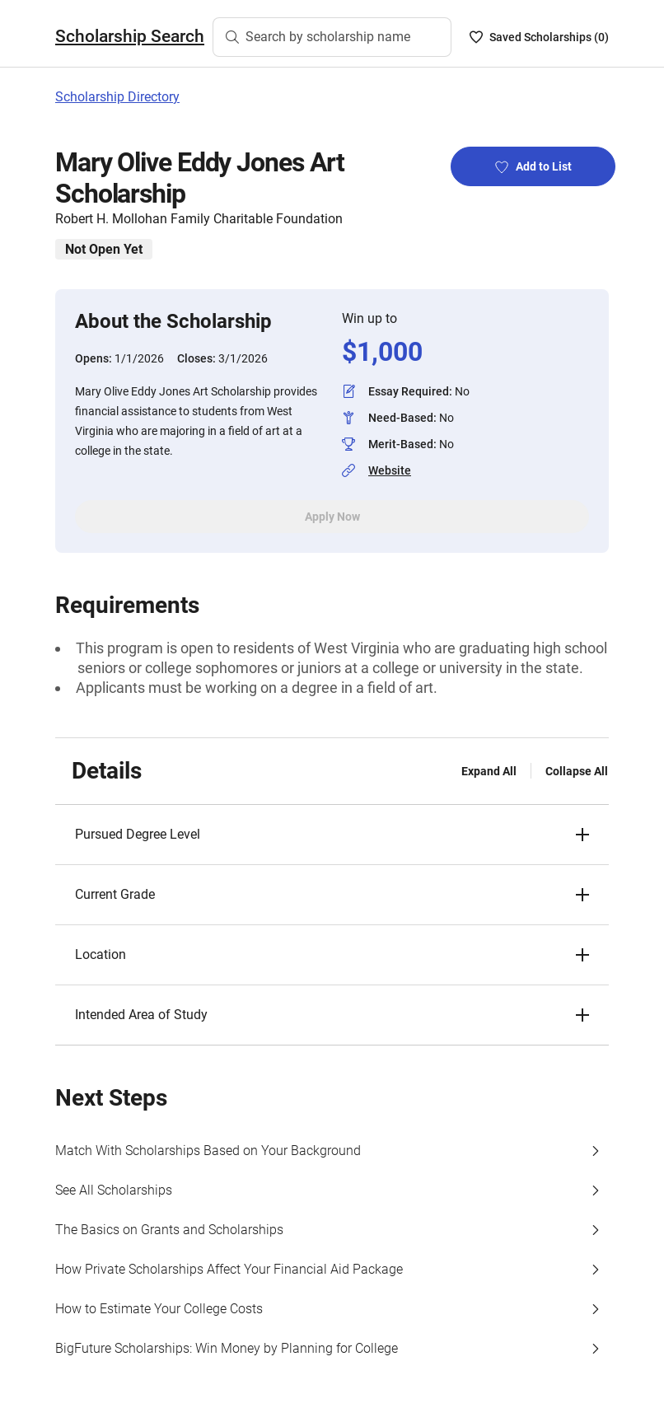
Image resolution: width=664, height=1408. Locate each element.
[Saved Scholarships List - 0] (539, 37)
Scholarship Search (129, 36)
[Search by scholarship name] (332, 37)
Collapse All (576, 771)
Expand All (489, 771)
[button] (332, 834)
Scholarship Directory (117, 97)
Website (389, 470)
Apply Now (332, 516)
